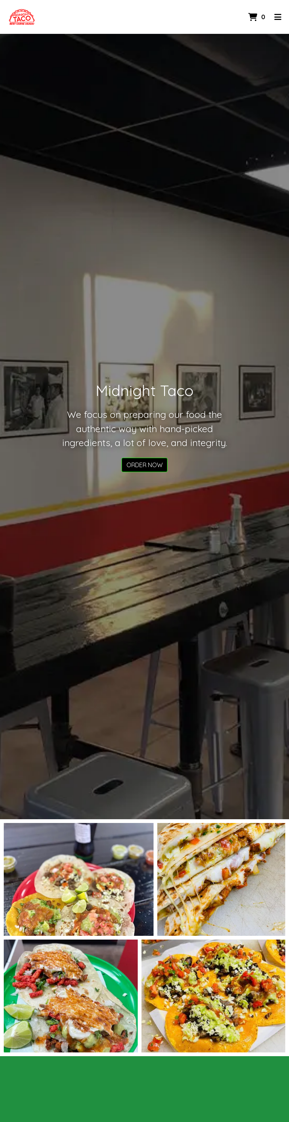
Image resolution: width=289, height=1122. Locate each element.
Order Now (144, 465)
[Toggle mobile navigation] (278, 17)
